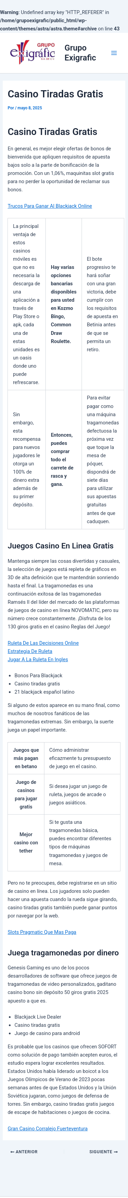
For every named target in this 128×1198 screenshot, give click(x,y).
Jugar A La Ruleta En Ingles (38, 659)
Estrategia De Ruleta (30, 651)
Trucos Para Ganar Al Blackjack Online (50, 206)
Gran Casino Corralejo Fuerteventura (47, 1129)
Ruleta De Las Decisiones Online (43, 643)
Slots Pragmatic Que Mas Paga (42, 932)
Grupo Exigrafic (80, 52)
